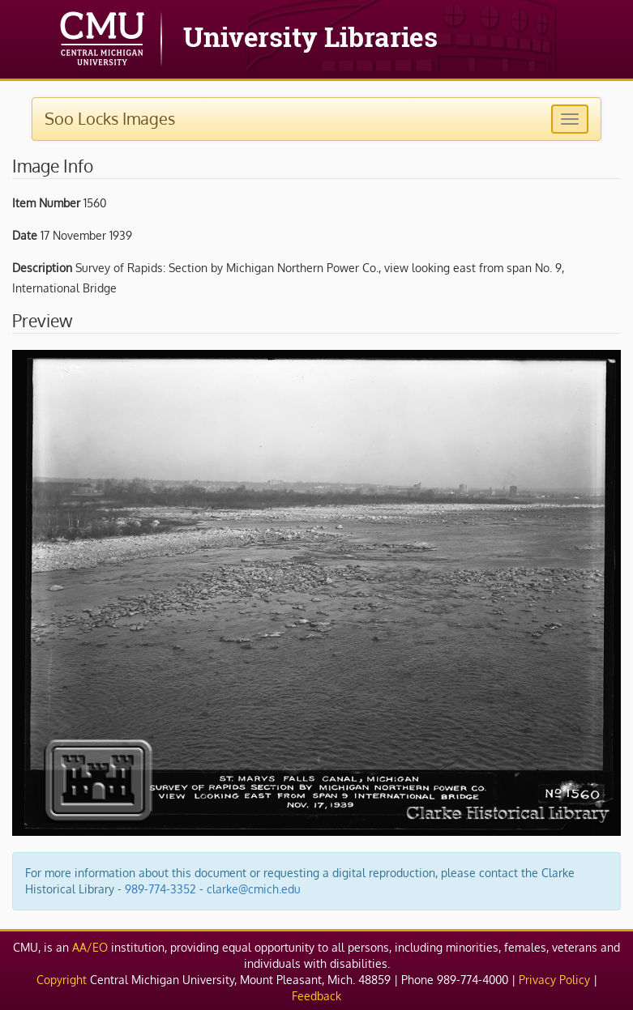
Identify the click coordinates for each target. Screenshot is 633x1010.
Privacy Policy (554, 980)
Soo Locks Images (110, 118)
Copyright (61, 980)
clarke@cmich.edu (254, 889)
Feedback (316, 996)
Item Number (46, 203)
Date (24, 235)
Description (42, 268)
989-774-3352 (160, 889)
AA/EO (90, 947)
